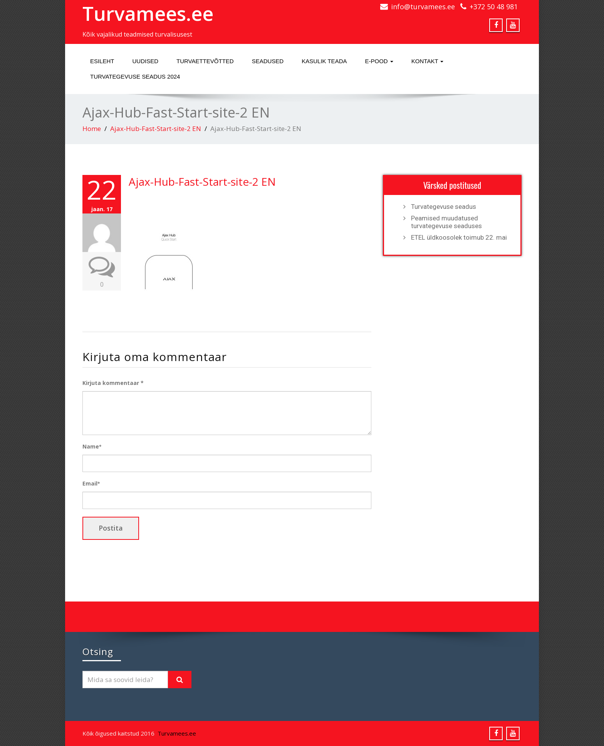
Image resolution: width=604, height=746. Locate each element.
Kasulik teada (324, 61)
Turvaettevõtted (205, 61)
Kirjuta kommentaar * (113, 382)
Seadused (268, 61)
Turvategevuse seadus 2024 (135, 76)
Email (91, 483)
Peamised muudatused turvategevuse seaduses (446, 222)
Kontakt (427, 61)
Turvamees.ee (147, 13)
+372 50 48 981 (494, 6)
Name (91, 446)
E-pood (379, 61)
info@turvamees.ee (423, 6)
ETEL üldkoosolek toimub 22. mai (459, 237)
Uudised (146, 61)
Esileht (102, 61)
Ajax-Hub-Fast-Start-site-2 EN (155, 128)
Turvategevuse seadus (443, 206)
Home (91, 128)
